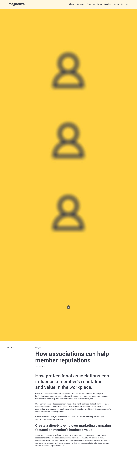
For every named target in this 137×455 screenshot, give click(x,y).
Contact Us (118, 4)
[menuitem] (71, 4)
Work (99, 4)
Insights (107, 4)
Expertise (91, 4)
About (71, 4)
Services (80, 4)
